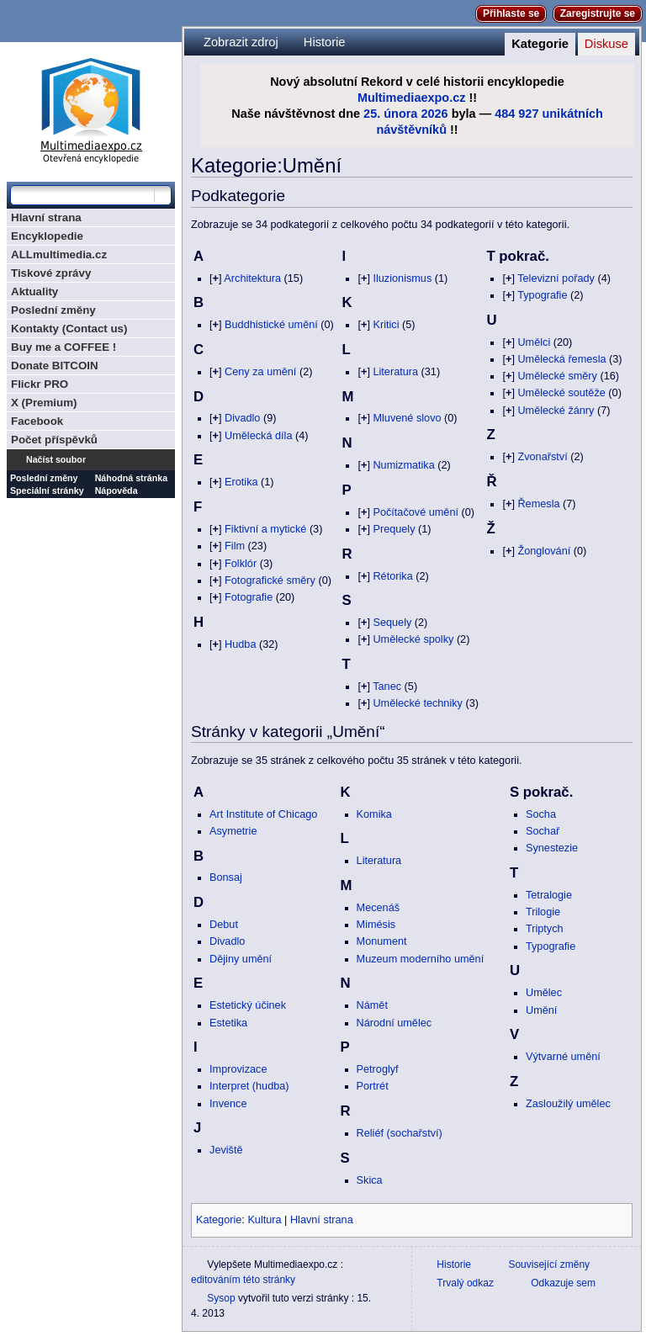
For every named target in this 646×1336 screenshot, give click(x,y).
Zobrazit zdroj (241, 42)
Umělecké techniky (417, 703)
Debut (223, 924)
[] (215, 278)
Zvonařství (542, 457)
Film (235, 546)
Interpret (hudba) (249, 1086)
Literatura (395, 372)
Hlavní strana (321, 1220)
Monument (382, 941)
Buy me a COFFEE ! (63, 347)
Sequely (392, 622)
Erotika (241, 482)
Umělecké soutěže (561, 393)
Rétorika (392, 576)
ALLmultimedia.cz (59, 254)
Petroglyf (378, 1069)
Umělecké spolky (413, 639)
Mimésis (376, 924)
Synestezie (552, 848)
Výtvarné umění (563, 1057)
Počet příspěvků (54, 439)
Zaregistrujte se (597, 13)
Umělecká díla (258, 436)
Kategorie (540, 43)
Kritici (386, 325)
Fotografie (249, 597)
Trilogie (543, 912)
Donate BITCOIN (54, 365)
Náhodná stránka (131, 478)
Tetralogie (549, 895)
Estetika (228, 1023)
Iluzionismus (402, 278)
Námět (372, 1005)
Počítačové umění (415, 512)
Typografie (542, 295)
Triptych (545, 929)
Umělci (533, 342)
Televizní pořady (556, 278)
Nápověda (116, 490)
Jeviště (226, 1150)
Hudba (240, 644)
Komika (374, 814)
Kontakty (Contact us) (69, 328)
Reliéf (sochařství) (399, 1133)
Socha (541, 814)
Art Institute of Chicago (263, 814)
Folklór (241, 564)
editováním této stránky (243, 1280)
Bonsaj (225, 877)
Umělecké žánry (555, 410)
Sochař (542, 831)
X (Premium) (44, 402)
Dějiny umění (240, 959)
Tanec (387, 686)
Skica (370, 1180)
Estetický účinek (247, 1005)
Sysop (221, 1298)
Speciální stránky (47, 490)
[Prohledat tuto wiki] (82, 195)
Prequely (394, 529)
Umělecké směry (556, 376)
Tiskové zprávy (51, 273)
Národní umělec (394, 1023)
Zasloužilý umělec (568, 1104)
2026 (434, 113)
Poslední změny (53, 310)
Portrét (373, 1086)
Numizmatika (403, 465)
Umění (541, 1010)
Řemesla (538, 504)
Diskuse (606, 43)
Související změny (549, 1264)
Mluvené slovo (407, 418)
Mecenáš (378, 908)
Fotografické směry (270, 580)
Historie (325, 42)
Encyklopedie (47, 236)
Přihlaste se (511, 13)
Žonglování (543, 551)
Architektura (252, 278)
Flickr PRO (39, 384)
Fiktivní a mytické (265, 529)
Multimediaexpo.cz (411, 97)
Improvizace (238, 1069)
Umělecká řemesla (561, 359)
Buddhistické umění (271, 325)
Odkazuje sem (563, 1283)
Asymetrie (233, 831)
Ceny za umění (260, 372)
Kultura (264, 1220)
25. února (390, 113)
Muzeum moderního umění (420, 959)
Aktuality (34, 291)
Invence (227, 1104)
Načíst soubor (56, 459)
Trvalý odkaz (465, 1283)
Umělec (544, 993)
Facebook (37, 421)
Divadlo (242, 418)
